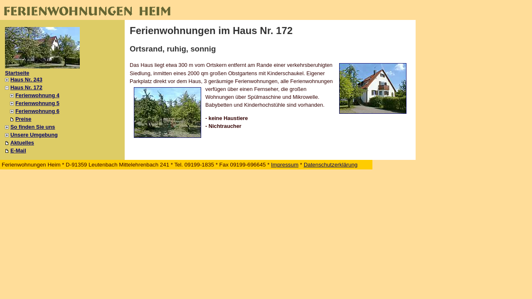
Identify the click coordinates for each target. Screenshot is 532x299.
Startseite (17, 73)
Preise (23, 119)
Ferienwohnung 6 (37, 111)
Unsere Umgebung (34, 135)
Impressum (284, 165)
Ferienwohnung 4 (37, 95)
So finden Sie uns (32, 127)
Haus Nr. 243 (26, 79)
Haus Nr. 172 (26, 87)
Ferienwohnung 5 (37, 103)
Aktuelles (22, 143)
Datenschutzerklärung (331, 165)
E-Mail (18, 150)
